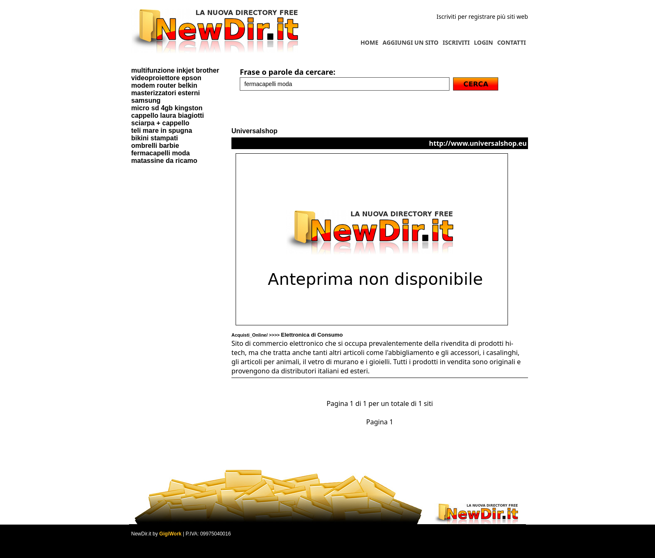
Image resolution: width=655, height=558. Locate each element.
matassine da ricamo (164, 160)
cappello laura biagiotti (167, 115)
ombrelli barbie (155, 145)
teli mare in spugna (161, 130)
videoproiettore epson (166, 77)
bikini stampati (154, 138)
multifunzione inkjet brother (175, 70)
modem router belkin (164, 85)
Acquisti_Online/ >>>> (287, 334)
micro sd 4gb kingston (167, 108)
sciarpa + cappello (160, 123)
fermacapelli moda (160, 153)
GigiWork (170, 534)
